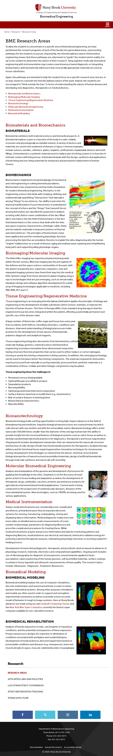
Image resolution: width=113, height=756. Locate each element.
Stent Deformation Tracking (25, 691)
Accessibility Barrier (73, 747)
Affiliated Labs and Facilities (25, 679)
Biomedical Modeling (19, 113)
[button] (56, 24)
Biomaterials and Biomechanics (24, 93)
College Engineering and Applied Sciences (56, 12)
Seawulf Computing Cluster (55, 603)
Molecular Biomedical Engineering (25, 106)
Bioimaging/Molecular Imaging (24, 97)
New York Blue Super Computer (25, 607)
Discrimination (36, 747)
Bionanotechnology (18, 103)
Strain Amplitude (18, 698)
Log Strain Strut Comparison (26, 685)
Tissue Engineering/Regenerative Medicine (30, 100)
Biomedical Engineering (56, 16)
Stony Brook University (60, 752)
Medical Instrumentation (21, 110)
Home (7, 32)
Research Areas (29, 32)
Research (16, 32)
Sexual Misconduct (53, 747)
